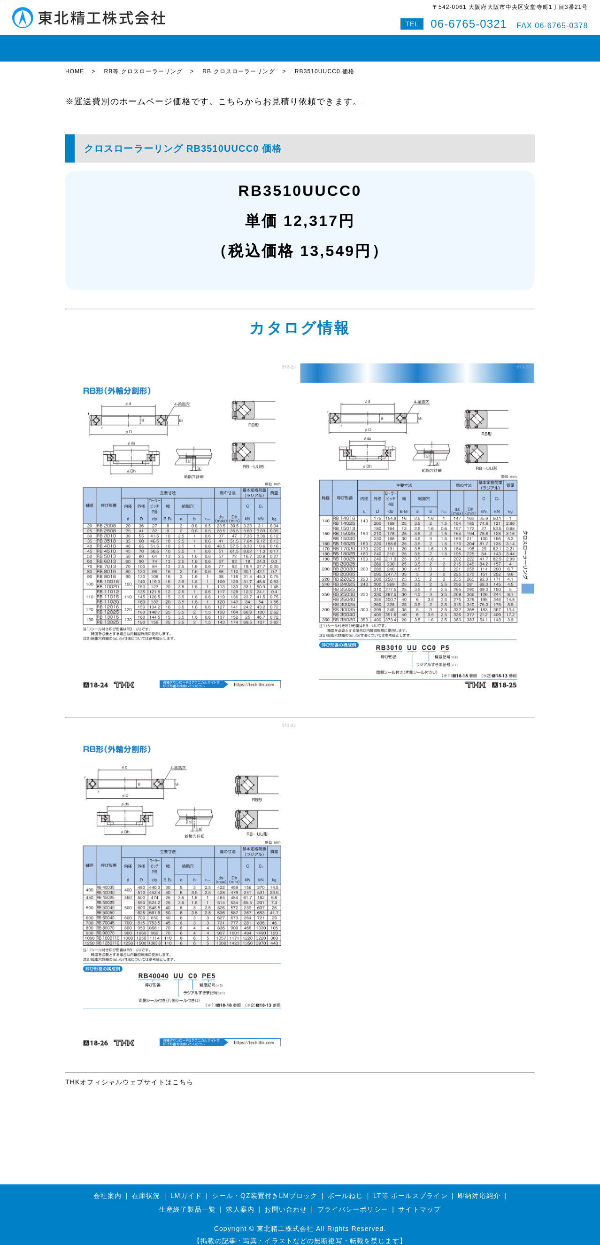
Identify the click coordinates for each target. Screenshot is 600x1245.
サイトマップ (419, 1201)
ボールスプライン (269, 44)
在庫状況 (121, 44)
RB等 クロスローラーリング (143, 63)
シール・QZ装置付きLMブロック (265, 1187)
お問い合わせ (429, 44)
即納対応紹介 (332, 44)
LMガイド (163, 44)
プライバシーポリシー (352, 1201)
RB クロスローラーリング (238, 63)
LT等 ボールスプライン (410, 1187)
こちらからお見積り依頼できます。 (290, 93)
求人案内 (240, 1201)
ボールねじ (210, 44)
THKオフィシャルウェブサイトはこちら (129, 1073)
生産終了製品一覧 (187, 1201)
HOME (82, 44)
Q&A (472, 44)
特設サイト (511, 44)
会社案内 (381, 44)
